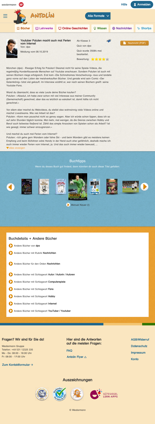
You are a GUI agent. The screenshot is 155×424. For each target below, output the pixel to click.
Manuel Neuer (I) (80, 204)
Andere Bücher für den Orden (37, 263)
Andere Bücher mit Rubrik (35, 253)
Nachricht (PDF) (134, 43)
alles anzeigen (17, 147)
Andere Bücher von (27, 245)
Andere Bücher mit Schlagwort (44, 274)
